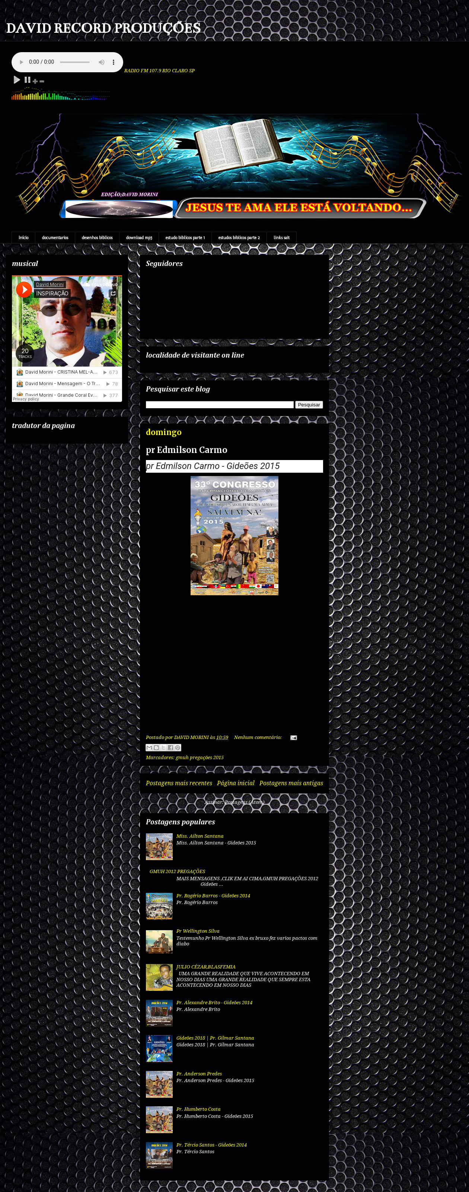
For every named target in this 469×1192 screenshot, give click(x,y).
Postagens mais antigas (291, 783)
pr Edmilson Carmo (186, 450)
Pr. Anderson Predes (199, 1074)
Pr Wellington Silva (198, 931)
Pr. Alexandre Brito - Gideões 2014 (214, 1002)
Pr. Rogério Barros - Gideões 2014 (213, 895)
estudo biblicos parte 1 (185, 237)
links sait (282, 237)
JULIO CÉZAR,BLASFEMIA (206, 967)
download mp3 (139, 237)
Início (23, 237)
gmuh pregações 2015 (200, 757)
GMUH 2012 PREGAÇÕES (177, 871)
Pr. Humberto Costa (198, 1109)
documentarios (55, 237)
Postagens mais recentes (179, 783)
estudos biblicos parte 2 (239, 237)
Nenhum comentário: (258, 737)
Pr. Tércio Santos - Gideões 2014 (211, 1145)
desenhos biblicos (97, 237)
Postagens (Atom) (245, 802)
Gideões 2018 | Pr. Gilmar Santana (215, 1038)
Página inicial (236, 783)
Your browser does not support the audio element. (67, 62)
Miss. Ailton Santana (200, 836)
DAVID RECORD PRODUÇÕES (103, 28)
